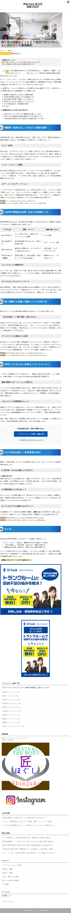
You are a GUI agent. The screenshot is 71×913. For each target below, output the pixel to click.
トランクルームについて (10, 865)
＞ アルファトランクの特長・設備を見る (31, 434)
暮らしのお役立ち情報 (9, 880)
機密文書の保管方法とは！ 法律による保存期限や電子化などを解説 (24, 517)
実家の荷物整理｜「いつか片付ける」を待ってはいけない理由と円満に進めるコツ (28, 841)
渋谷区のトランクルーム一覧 (11, 692)
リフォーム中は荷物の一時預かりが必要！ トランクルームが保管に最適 (26, 203)
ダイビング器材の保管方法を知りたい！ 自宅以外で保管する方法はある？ (26, 355)
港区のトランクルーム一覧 (10, 696)
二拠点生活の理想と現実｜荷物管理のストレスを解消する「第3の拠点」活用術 (27, 849)
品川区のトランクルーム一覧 (11, 707)
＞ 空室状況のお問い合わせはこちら (30, 440)
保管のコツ (18, 53)
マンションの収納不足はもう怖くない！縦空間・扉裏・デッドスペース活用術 (27, 821)
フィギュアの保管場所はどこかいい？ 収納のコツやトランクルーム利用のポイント (28, 825)
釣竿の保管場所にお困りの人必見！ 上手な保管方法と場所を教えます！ (26, 353)
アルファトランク (33, 62)
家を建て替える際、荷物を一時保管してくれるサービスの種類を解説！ (26, 520)
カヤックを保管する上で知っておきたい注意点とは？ (21, 201)
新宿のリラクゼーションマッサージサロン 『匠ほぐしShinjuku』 (14, 739)
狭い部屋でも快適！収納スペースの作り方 (18, 99)
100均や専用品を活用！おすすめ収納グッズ (19, 97)
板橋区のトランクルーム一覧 (11, 722)
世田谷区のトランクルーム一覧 (11, 703)
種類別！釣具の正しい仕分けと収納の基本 (18, 95)
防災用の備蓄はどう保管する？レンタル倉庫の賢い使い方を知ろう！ (24, 817)
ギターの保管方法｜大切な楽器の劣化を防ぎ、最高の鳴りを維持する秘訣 (25, 837)
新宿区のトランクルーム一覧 (11, 715)
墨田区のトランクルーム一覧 (11, 718)
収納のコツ (5, 873)
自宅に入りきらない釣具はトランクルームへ (19, 101)
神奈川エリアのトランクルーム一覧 (13, 726)
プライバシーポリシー (8, 901)
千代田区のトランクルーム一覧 (11, 711)
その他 (4, 884)
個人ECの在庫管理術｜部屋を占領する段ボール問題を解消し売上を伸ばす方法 (27, 845)
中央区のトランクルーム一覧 (11, 699)
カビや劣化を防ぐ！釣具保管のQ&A (16, 104)
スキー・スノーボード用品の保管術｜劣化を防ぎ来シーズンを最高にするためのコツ (29, 853)
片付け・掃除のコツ (8, 876)
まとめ (6, 106)
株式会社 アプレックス (33, 910)
